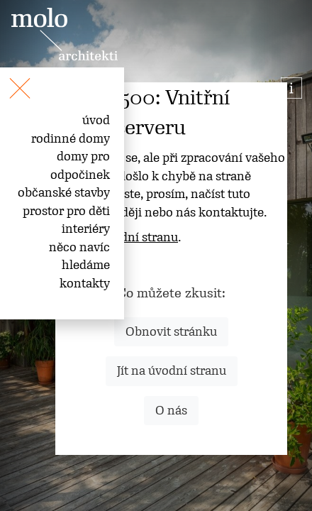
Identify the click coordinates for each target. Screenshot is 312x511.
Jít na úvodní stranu (171, 370)
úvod (96, 120)
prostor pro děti (66, 211)
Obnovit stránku (171, 331)
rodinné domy (70, 138)
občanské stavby (64, 192)
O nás (171, 410)
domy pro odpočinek (80, 165)
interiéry (86, 228)
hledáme (86, 265)
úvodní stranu (139, 237)
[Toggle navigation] (5, 80)
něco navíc (79, 247)
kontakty (85, 283)
